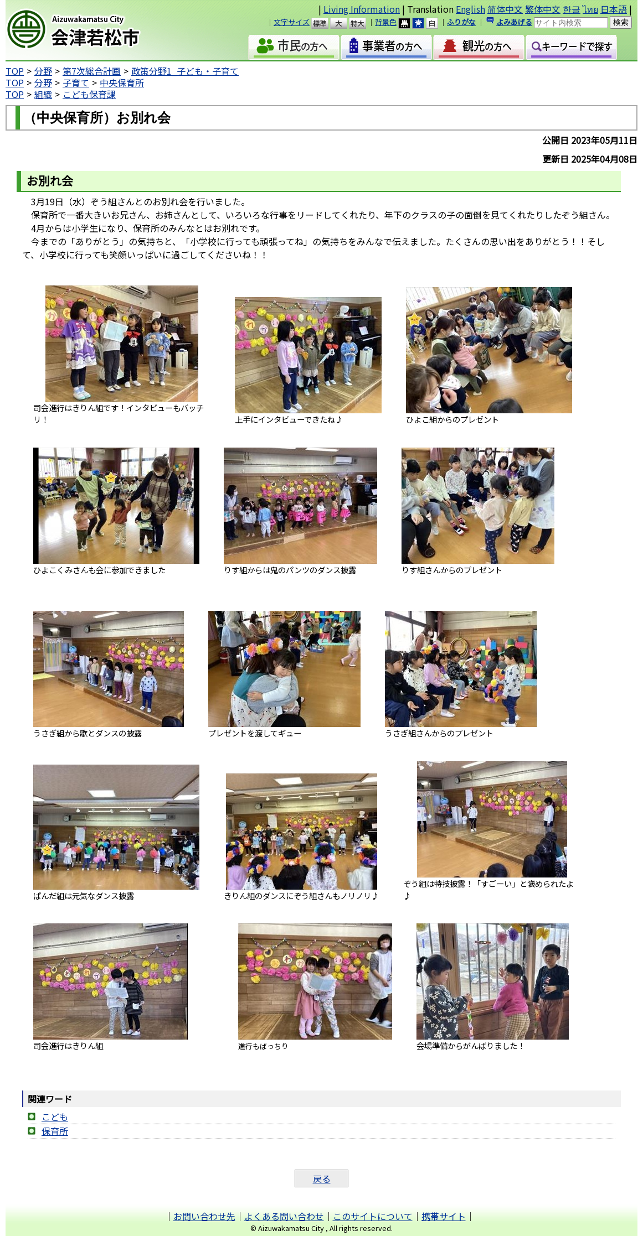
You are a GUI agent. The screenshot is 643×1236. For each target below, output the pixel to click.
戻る (322, 1178)
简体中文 (505, 8)
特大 (362, 23)
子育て (76, 82)
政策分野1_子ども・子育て (185, 70)
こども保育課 (89, 94)
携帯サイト (443, 1216)
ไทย (590, 8)
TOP (15, 70)
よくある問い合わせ (284, 1216)
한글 (571, 8)
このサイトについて (373, 1216)
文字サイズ (292, 22)
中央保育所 (122, 82)
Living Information (361, 8)
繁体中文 (542, 8)
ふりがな (461, 22)
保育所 (55, 1131)
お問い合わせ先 (204, 1216)
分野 (43, 70)
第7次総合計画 (92, 70)
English (470, 8)
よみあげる (514, 22)
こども (55, 1116)
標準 (324, 23)
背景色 (386, 22)
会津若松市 (97, 30)
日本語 (613, 8)
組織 (43, 94)
